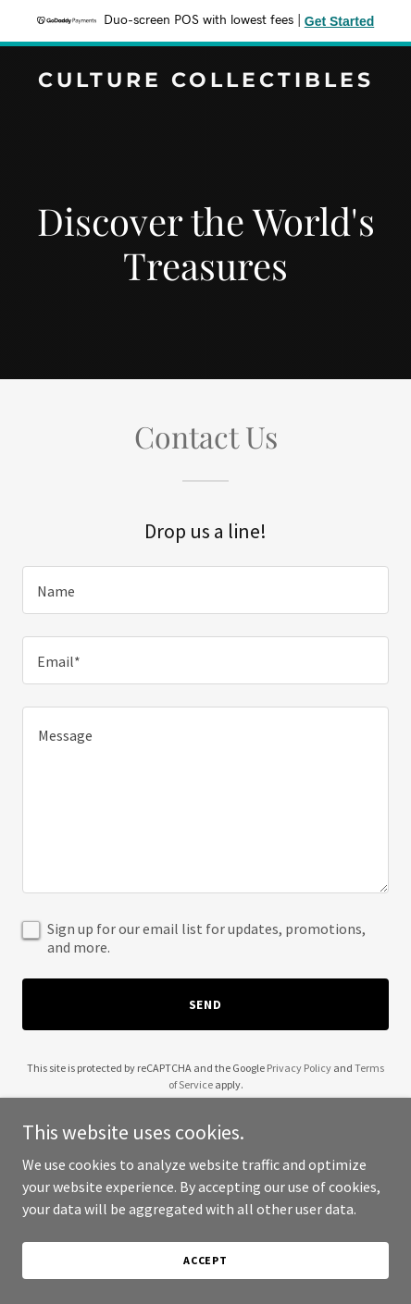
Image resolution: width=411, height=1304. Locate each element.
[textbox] (205, 590)
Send (206, 1004)
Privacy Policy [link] (299, 1068)
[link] (205, 81)
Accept (205, 1272)
